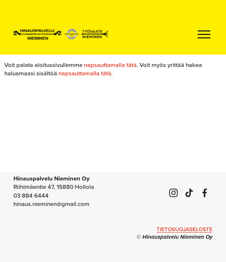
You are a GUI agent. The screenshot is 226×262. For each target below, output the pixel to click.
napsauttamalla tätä (110, 64)
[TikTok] (189, 193)
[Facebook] (204, 193)
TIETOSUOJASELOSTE (185, 229)
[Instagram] (173, 193)
